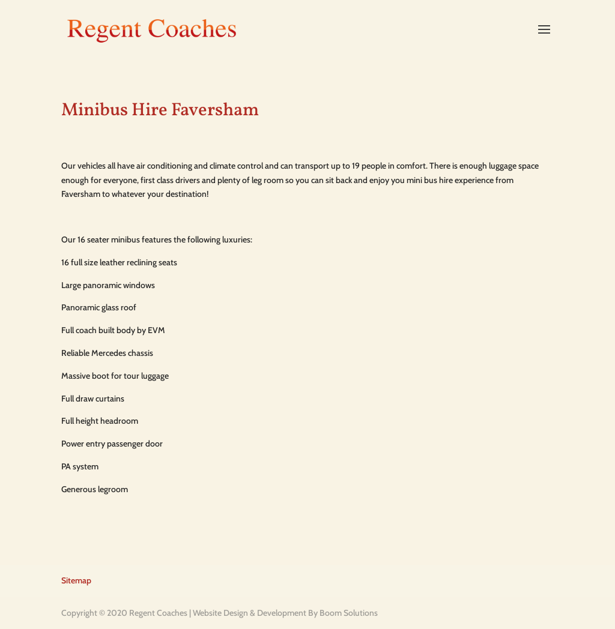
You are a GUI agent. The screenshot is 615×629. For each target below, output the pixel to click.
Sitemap (76, 580)
